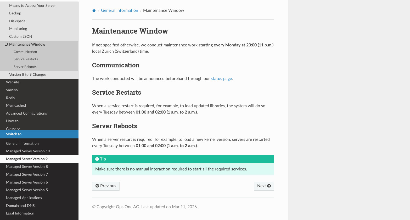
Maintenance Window (25, 44)
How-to (12, 121)
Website (12, 82)
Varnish (12, 90)
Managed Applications (24, 198)
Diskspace (17, 21)
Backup (15, 13)
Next (264, 186)
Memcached (16, 106)
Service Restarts (26, 59)
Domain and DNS (20, 206)
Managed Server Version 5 (27, 190)
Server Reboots (25, 67)
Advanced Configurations (26, 113)
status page (221, 79)
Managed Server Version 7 (27, 174)
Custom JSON (20, 37)
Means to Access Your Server (32, 6)
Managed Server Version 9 (27, 159)
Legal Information (20, 213)
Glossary (13, 129)
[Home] (94, 10)
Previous (106, 186)
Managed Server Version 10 (28, 151)
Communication (25, 52)
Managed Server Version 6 (27, 182)
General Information (22, 144)
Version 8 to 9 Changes (27, 75)
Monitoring (18, 29)
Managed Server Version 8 (27, 167)
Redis (10, 98)
